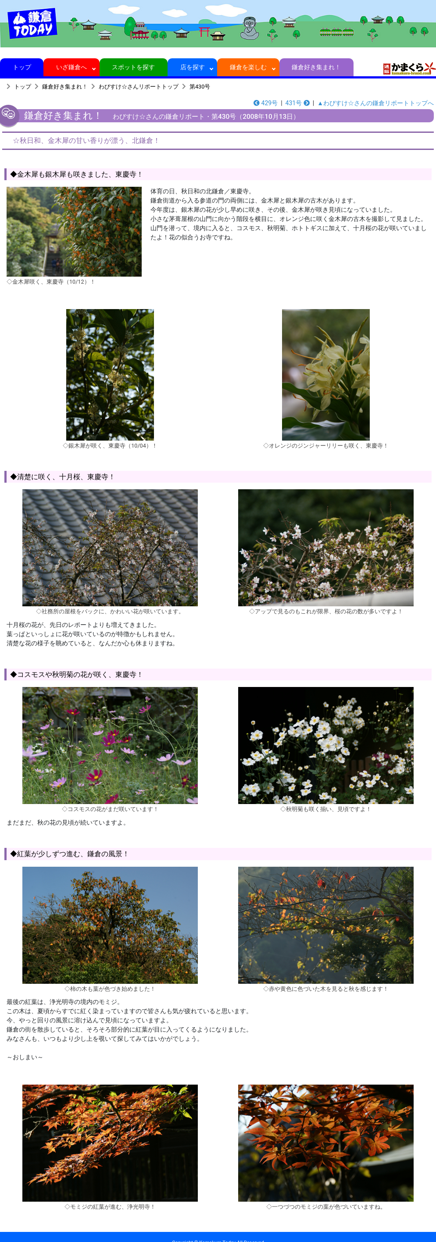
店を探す (192, 67)
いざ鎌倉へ (72, 67)
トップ (21, 67)
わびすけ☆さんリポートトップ (139, 86)
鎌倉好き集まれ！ (316, 67)
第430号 (199, 86)
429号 (266, 103)
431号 (298, 103)
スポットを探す (134, 67)
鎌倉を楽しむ (248, 67)
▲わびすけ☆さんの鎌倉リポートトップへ (375, 103)
